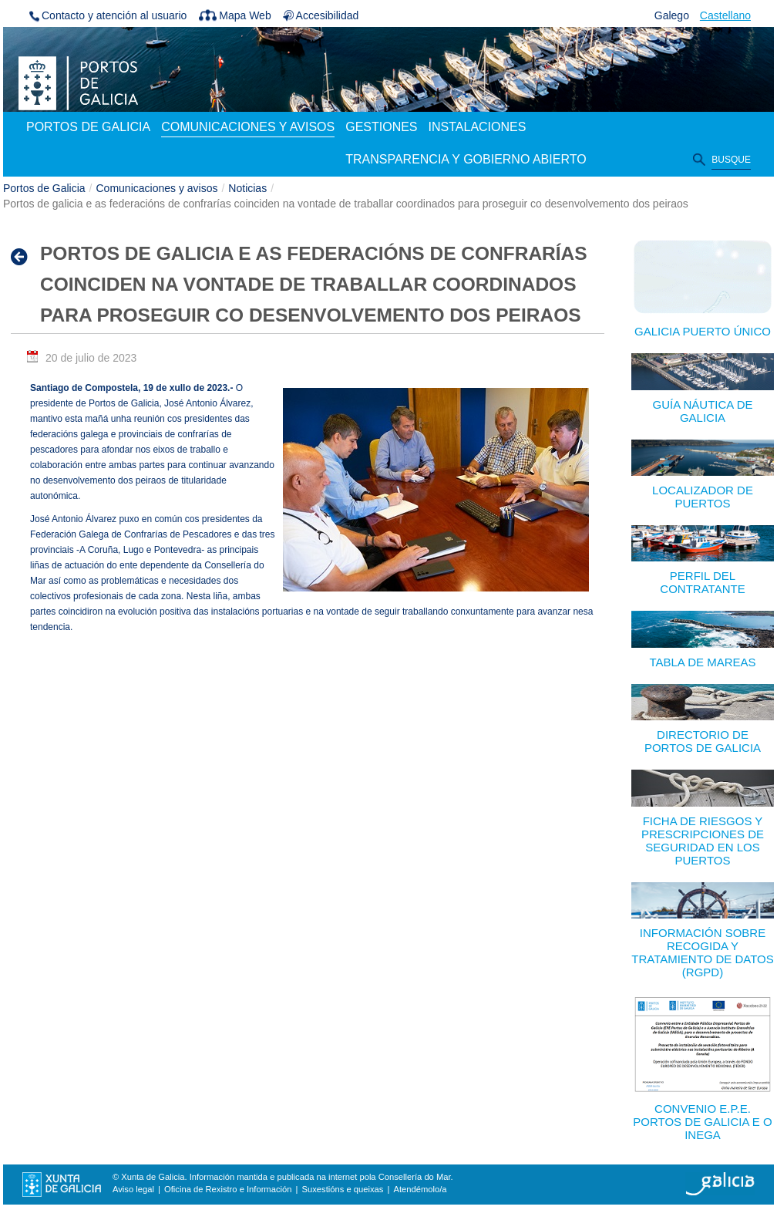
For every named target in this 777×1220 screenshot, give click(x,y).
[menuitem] (88, 128)
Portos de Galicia (44, 188)
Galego (671, 15)
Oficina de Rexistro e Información (227, 1189)
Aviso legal (133, 1189)
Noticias (247, 188)
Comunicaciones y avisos (157, 188)
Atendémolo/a (419, 1189)
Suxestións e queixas (343, 1189)
